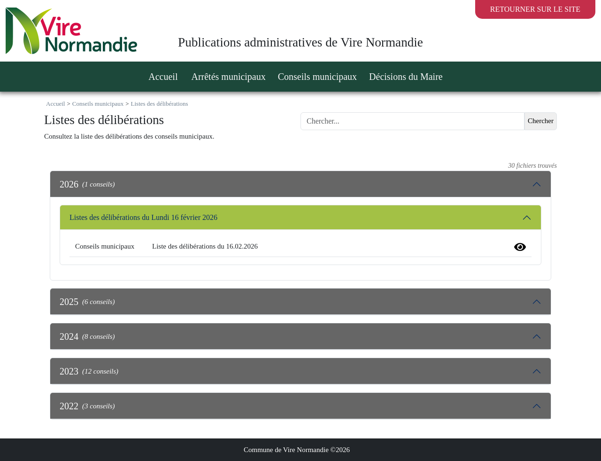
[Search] (412, 121)
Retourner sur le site (535, 9)
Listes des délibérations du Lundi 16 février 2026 (143, 217)
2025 (87, 302)
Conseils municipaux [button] (317, 76)
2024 (87, 336)
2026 (87, 184)
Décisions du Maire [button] (406, 76)
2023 (89, 371)
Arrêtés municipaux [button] (228, 76)
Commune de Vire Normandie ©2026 (297, 449)
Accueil (162, 76)
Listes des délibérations (159, 103)
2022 (87, 406)
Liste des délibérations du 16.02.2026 (205, 246)
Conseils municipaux (97, 103)
